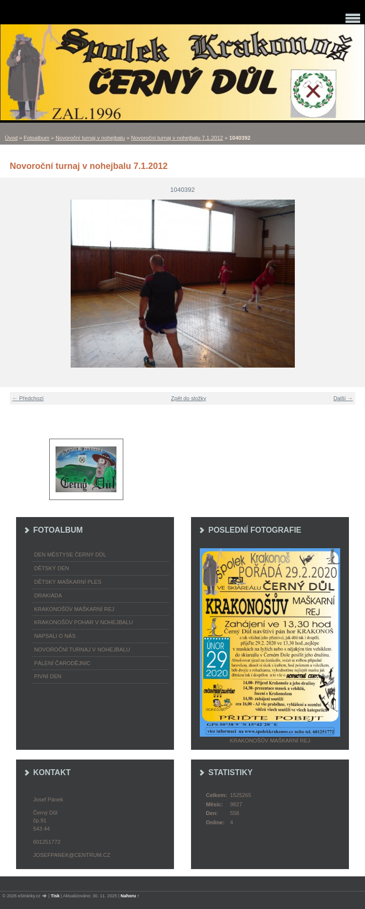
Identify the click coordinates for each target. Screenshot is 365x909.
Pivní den (47, 676)
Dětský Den (51, 568)
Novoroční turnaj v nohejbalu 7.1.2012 (177, 138)
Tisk (55, 895)
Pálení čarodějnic (62, 663)
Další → (343, 398)
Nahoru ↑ (130, 895)
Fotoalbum (37, 138)
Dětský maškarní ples (67, 582)
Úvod (11, 138)
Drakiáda (48, 595)
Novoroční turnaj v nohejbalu (90, 138)
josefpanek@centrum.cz (71, 855)
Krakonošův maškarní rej (74, 609)
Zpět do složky (188, 398)
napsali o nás (55, 636)
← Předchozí (28, 398)
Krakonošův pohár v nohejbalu (83, 622)
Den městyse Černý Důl (70, 554)
